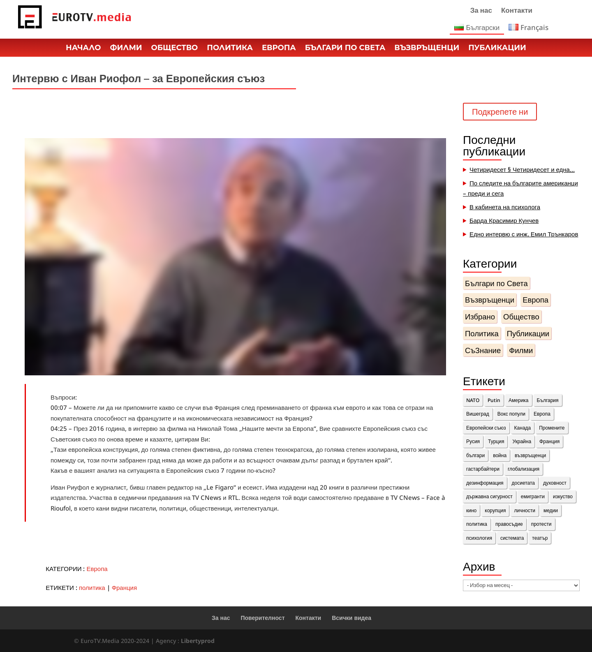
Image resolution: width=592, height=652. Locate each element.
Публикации (497, 48)
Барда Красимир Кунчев (504, 220)
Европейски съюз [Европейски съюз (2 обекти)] (486, 427)
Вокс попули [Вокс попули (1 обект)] (511, 413)
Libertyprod (198, 641)
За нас (481, 11)
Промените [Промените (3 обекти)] (551, 427)
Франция (124, 587)
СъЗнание (483, 350)
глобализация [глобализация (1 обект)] (523, 468)
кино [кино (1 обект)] (471, 510)
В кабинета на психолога (504, 207)
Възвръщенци (426, 48)
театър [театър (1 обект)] (540, 537)
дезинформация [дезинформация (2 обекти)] (484, 482)
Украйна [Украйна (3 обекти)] (521, 441)
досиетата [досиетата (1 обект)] (523, 482)
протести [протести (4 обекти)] (541, 523)
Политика (230, 48)
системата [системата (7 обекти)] (512, 537)
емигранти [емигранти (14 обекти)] (533, 496)
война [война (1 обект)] (499, 455)
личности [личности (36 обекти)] (524, 510)
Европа (279, 48)
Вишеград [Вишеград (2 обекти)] (477, 413)
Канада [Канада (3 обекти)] (522, 427)
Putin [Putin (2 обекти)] (494, 400)
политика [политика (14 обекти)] (476, 523)
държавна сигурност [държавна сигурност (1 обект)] (489, 496)
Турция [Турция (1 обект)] (496, 441)
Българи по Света (345, 48)
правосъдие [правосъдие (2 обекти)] (509, 523)
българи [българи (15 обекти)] (475, 455)
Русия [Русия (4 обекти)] (473, 441)
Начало (83, 48)
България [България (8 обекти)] (548, 400)
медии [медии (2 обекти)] (550, 510)
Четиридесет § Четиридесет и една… (522, 169)
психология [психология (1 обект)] (479, 537)
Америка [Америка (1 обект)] (519, 400)
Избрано (480, 316)
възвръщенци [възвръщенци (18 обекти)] (530, 455)
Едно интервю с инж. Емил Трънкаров (523, 234)
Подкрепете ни (500, 111)
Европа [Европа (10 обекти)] (542, 413)
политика (92, 587)
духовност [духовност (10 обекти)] (555, 482)
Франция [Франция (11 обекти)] (549, 441)
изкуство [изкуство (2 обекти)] (563, 496)
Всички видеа (351, 618)
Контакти (516, 11)
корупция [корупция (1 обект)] (495, 510)
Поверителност (263, 618)
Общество (174, 48)
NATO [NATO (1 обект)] (472, 400)
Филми (126, 48)
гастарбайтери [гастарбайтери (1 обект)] (483, 468)
